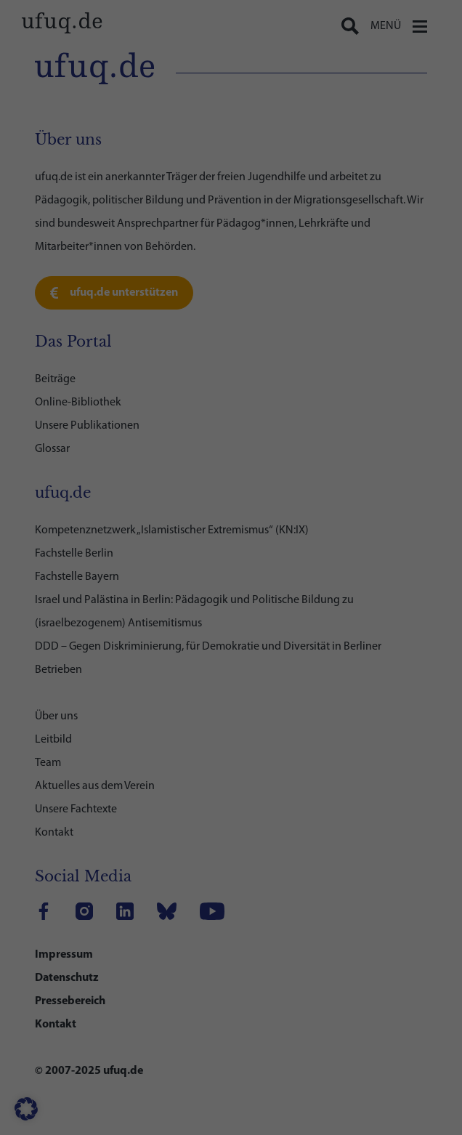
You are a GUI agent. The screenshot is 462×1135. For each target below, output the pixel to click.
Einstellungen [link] (349, 383)
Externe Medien (96, 547)
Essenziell (84, 425)
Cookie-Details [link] (173, 852)
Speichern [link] (231, 733)
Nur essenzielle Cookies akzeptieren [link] (231, 776)
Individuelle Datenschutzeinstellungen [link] (231, 818)
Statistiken (86, 486)
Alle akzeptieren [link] (231, 690)
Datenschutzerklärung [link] (94, 383)
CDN (72, 622)
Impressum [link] (293, 852)
